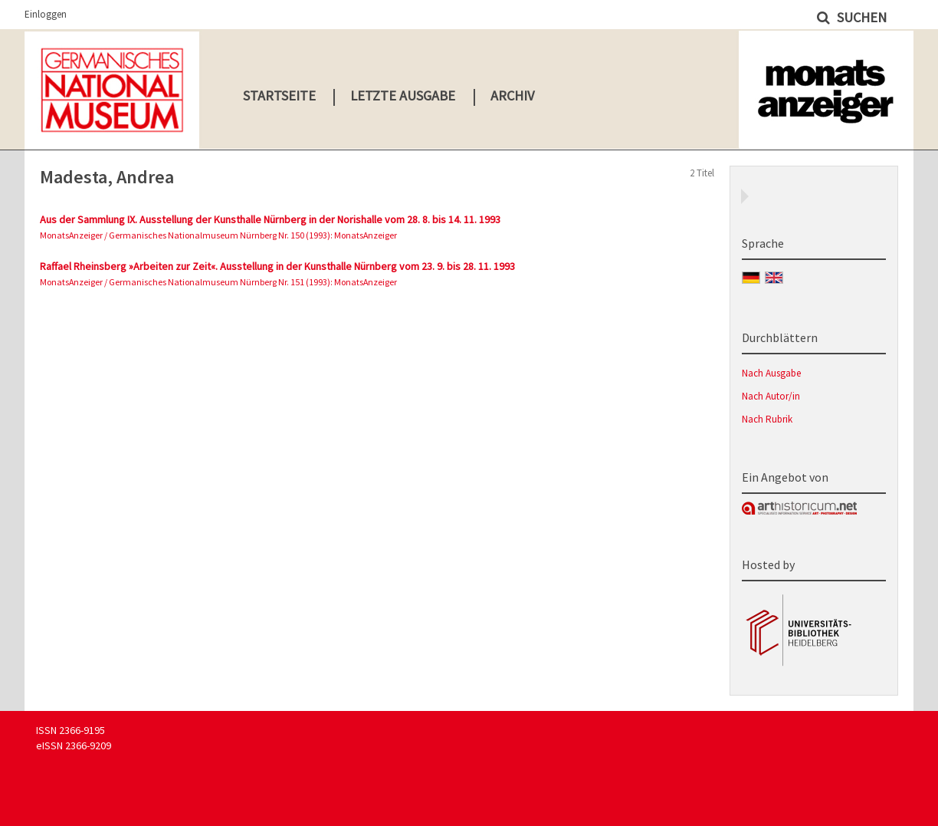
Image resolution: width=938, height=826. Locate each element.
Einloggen (46, 14)
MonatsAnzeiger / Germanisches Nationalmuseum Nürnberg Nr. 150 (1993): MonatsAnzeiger (218, 235)
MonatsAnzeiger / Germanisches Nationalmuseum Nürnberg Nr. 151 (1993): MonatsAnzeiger (218, 282)
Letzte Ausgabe (402, 95)
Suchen (860, 17)
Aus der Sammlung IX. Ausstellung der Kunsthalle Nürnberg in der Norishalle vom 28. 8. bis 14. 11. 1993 (270, 219)
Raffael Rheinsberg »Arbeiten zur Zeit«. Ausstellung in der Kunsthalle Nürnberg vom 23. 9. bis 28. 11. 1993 (277, 266)
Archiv (512, 95)
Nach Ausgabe (771, 373)
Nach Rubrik (767, 419)
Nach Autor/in (771, 396)
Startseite (279, 95)
